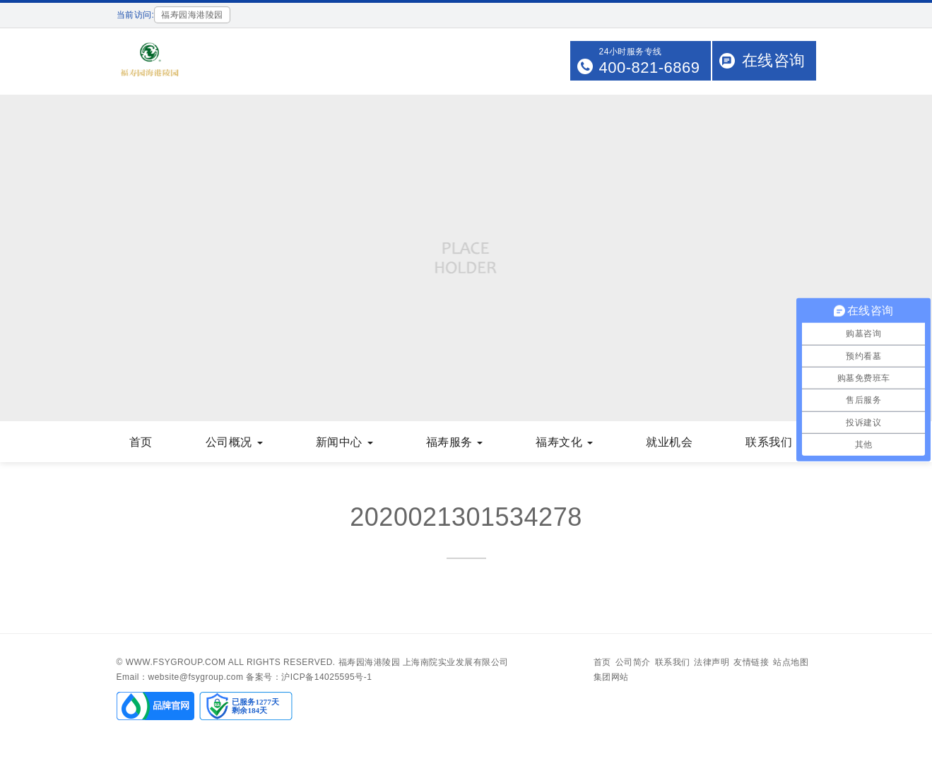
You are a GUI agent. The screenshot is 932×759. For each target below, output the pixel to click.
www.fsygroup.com (176, 662)
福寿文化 (564, 442)
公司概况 (234, 442)
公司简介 (633, 662)
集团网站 (611, 677)
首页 (141, 442)
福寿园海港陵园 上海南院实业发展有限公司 (423, 662)
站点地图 (790, 662)
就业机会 (669, 442)
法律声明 (711, 662)
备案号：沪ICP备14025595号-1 (309, 677)
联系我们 (774, 442)
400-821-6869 (649, 67)
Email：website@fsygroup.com (180, 677)
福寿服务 (454, 442)
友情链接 (751, 662)
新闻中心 (344, 442)
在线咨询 (774, 60)
